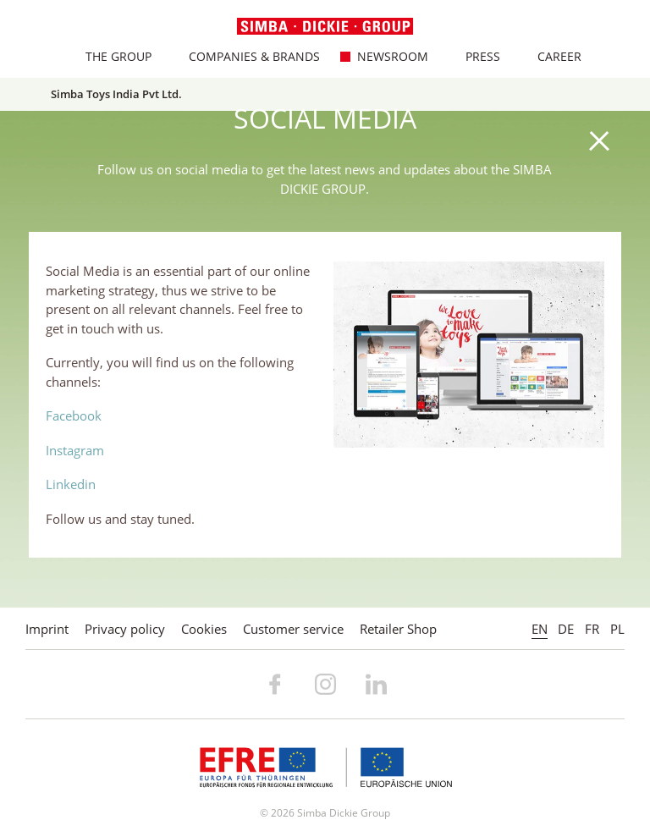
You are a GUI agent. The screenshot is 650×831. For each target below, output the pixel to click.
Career (550, 56)
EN (540, 628)
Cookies (204, 628)
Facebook (74, 415)
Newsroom (383, 56)
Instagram (75, 450)
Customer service (293, 628)
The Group (109, 56)
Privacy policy (125, 628)
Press (474, 56)
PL (617, 628)
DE (566, 628)
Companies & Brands (245, 56)
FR (592, 628)
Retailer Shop (398, 628)
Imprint (47, 628)
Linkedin (71, 484)
